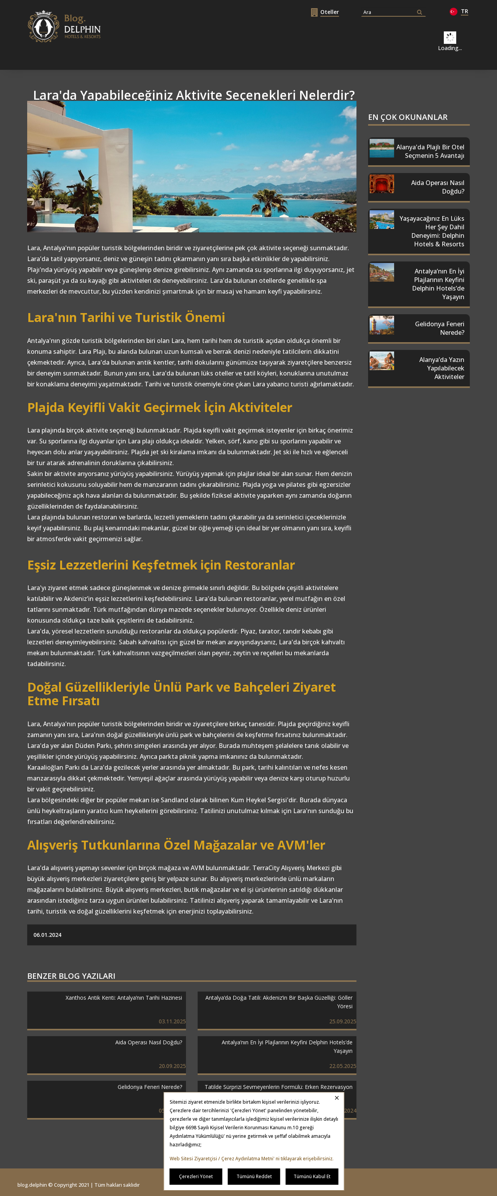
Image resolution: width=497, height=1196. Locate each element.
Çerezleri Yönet (196, 1176)
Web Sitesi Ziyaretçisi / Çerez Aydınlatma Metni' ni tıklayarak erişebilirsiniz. (252, 1158)
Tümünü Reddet (254, 1176)
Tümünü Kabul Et (312, 1176)
